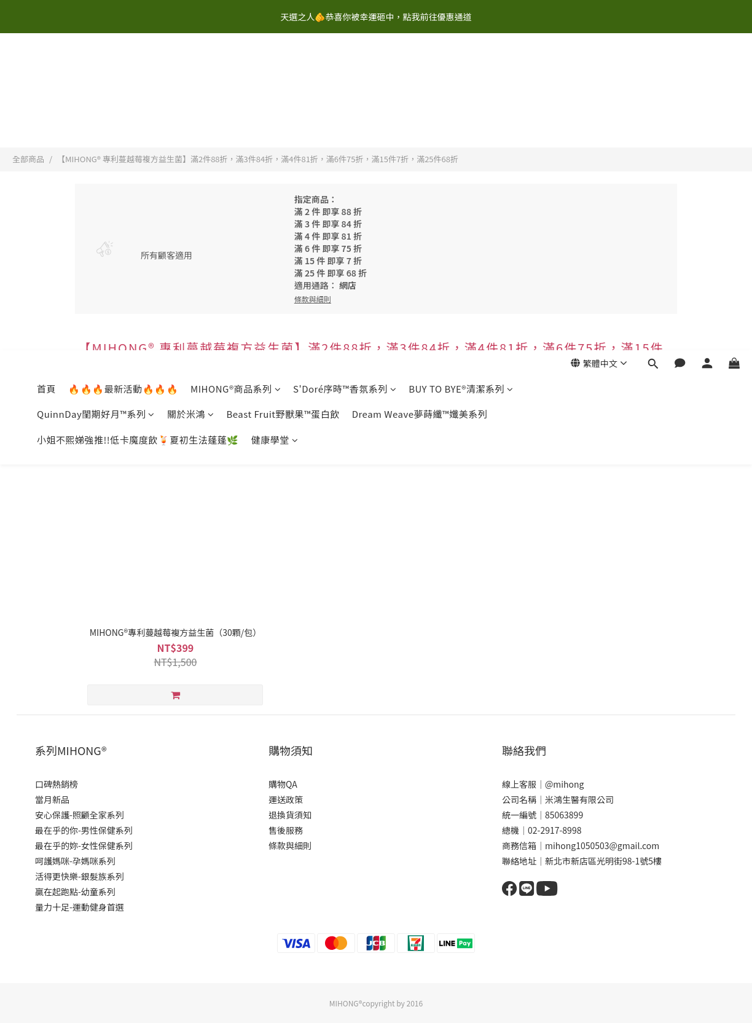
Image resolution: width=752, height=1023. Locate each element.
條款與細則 (289, 845)
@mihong (564, 784)
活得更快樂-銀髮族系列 (79, 876)
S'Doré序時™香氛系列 (344, 71)
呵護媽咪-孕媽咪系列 (75, 861)
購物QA (282, 784)
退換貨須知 (289, 815)
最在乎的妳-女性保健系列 (84, 845)
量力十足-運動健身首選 (79, 907)
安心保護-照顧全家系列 (79, 815)
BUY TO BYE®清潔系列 (461, 71)
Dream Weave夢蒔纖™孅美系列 (419, 96)
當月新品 (52, 799)
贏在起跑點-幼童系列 (75, 891)
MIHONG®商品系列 (235, 71)
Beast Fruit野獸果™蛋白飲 (282, 96)
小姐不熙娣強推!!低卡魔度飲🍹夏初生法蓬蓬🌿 (138, 122)
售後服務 (285, 830)
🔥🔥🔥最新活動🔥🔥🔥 (123, 71)
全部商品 (28, 159)
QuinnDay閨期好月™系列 (96, 96)
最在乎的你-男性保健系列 (84, 830)
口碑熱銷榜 (56, 784)
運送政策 (285, 799)
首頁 (46, 71)
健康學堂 (275, 122)
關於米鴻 (190, 96)
